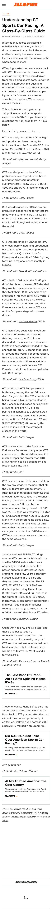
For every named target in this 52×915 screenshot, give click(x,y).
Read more (10, 694)
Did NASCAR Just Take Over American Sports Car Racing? (24, 739)
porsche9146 (18, 117)
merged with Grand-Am (31, 725)
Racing (6, 14)
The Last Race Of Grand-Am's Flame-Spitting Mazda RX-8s (25, 678)
